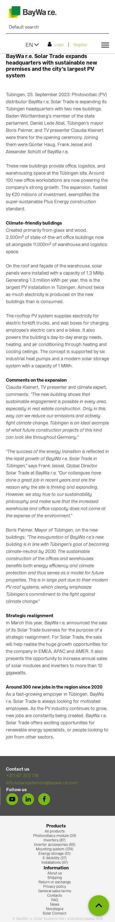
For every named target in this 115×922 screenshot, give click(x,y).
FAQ (54, 900)
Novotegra (54, 909)
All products (55, 831)
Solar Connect (54, 913)
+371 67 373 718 (22, 776)
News (54, 905)
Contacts (54, 896)
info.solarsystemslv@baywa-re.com (41, 783)
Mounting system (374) (54, 849)
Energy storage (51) (55, 854)
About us (54, 873)
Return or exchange (55, 882)
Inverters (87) (55, 840)
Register (80, 45)
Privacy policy (54, 887)
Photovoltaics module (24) (54, 836)
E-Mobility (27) (55, 858)
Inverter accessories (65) (54, 845)
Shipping (54, 878)
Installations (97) (54, 863)
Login (56, 44)
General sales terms (54, 891)
